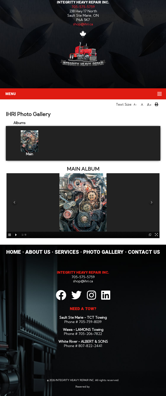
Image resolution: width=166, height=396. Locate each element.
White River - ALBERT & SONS (83, 341)
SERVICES (67, 252)
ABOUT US (37, 252)
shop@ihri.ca (83, 24)
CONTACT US (144, 252)
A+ (149, 104)
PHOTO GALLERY (103, 252)
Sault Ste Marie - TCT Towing (83, 317)
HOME (13, 252)
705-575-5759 (83, 7)
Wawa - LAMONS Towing (83, 329)
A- (135, 104)
